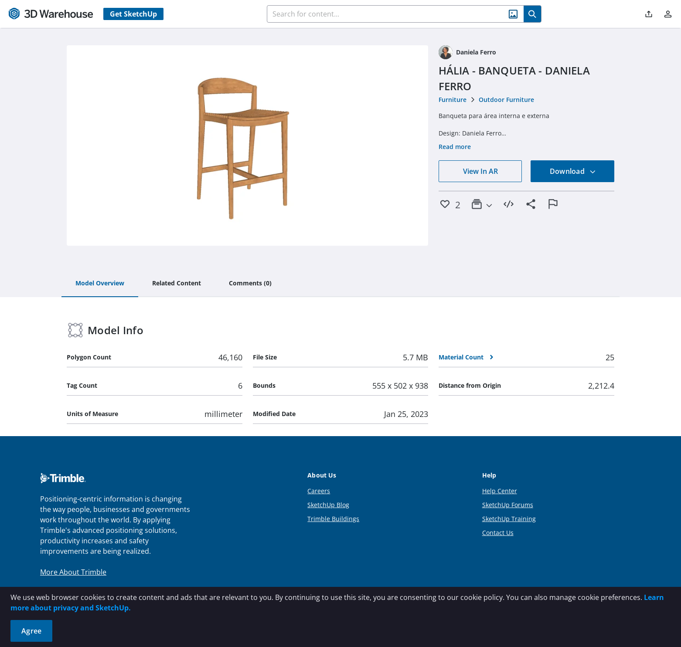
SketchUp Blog (328, 505)
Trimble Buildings (333, 519)
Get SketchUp (133, 14)
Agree (31, 631)
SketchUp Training (509, 519)
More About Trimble (73, 572)
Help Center (499, 491)
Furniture (452, 99)
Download (573, 171)
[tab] (99, 283)
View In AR (480, 171)
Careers (318, 491)
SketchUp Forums (507, 505)
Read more (455, 146)
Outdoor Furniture (506, 99)
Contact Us (498, 532)
